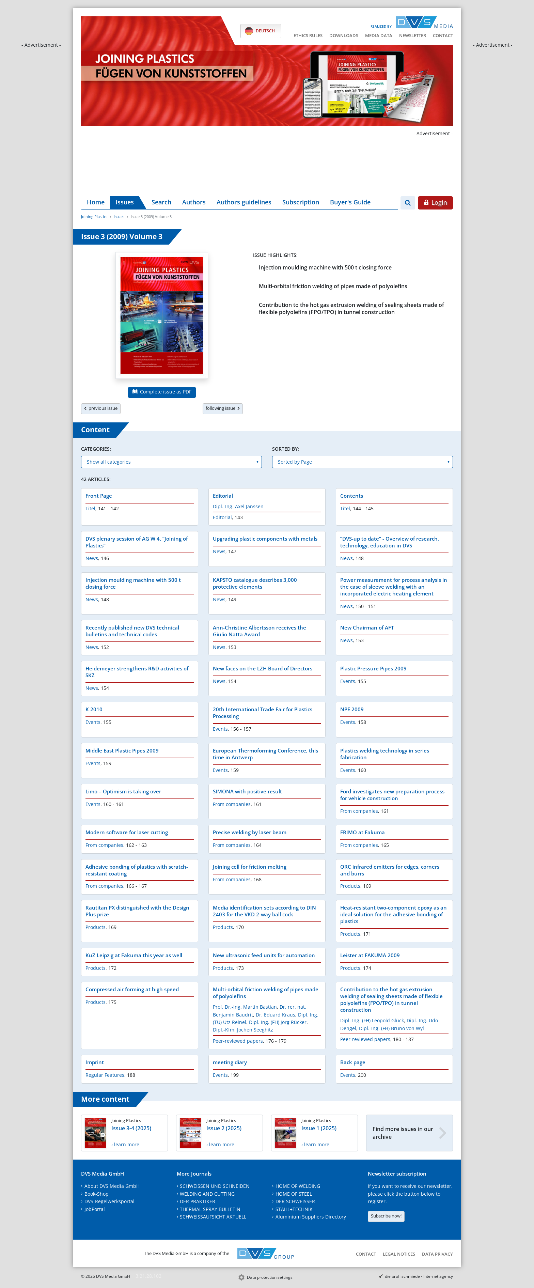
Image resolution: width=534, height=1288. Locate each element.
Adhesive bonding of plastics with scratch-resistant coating (136, 870)
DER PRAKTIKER (197, 1201)
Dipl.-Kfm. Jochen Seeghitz (243, 1029)
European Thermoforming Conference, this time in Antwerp (265, 754)
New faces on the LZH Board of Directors (262, 668)
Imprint (94, 1062)
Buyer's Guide (350, 202)
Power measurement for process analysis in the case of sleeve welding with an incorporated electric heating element (393, 586)
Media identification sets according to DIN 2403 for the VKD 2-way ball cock (264, 911)
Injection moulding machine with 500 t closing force (325, 267)
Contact (443, 35)
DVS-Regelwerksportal (109, 1201)
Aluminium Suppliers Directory (311, 1216)
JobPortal (94, 1209)
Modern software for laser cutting (126, 832)
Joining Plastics (94, 216)
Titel (90, 508)
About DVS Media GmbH (112, 1186)
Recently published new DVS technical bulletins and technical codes (132, 631)
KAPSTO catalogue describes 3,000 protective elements (255, 583)
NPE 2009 (352, 709)
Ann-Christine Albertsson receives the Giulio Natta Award (259, 631)
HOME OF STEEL (294, 1194)
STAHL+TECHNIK (294, 1209)
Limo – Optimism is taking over (123, 791)
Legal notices (399, 1254)
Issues (124, 202)
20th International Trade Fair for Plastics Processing (262, 712)
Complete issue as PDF (161, 391)
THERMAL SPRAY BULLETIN (210, 1209)
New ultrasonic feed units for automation (264, 955)
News (91, 558)
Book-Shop (96, 1194)
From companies (232, 804)
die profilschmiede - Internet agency (419, 1276)
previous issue (100, 408)
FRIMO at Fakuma (362, 832)
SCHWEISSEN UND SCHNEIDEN (215, 1186)
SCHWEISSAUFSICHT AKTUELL (213, 1216)
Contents (351, 495)
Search (161, 202)
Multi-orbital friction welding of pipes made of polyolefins (333, 286)
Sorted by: (285, 449)
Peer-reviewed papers (238, 1041)
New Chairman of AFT (367, 627)
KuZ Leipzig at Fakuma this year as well (133, 955)
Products (350, 886)
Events (347, 681)
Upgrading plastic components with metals (265, 538)
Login (435, 202)
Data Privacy (437, 1254)
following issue (223, 408)
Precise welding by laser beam (249, 832)
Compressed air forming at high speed (132, 989)
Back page (352, 1062)
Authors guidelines (244, 202)
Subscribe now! (386, 1216)
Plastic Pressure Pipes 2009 (373, 668)
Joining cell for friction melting (249, 866)
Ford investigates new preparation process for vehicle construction (392, 795)
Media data (378, 35)
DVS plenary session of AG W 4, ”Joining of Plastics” (136, 542)
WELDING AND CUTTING (207, 1194)
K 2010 (94, 709)
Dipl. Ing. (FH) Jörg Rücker (278, 1022)
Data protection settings (270, 1277)
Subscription (300, 202)
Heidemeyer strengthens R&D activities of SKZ (136, 672)
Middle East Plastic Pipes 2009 (122, 750)
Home (96, 202)
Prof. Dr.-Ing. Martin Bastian (245, 1007)
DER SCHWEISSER (295, 1201)
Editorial (223, 495)
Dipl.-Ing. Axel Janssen (238, 506)
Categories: (96, 449)
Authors (194, 202)
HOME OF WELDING (298, 1186)
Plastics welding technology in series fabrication (384, 754)
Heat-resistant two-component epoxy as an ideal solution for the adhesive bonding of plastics (393, 914)
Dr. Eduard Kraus (275, 1014)
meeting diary (230, 1062)
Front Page (98, 495)
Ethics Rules (308, 35)
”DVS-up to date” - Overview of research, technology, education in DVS (389, 542)
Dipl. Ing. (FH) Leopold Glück (372, 1020)
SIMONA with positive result (247, 791)
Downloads (343, 35)
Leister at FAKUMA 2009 (370, 955)
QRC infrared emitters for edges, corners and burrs (389, 870)
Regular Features (104, 1075)
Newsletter (412, 35)
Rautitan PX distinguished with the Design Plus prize (137, 911)
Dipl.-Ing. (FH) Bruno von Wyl (391, 1028)
